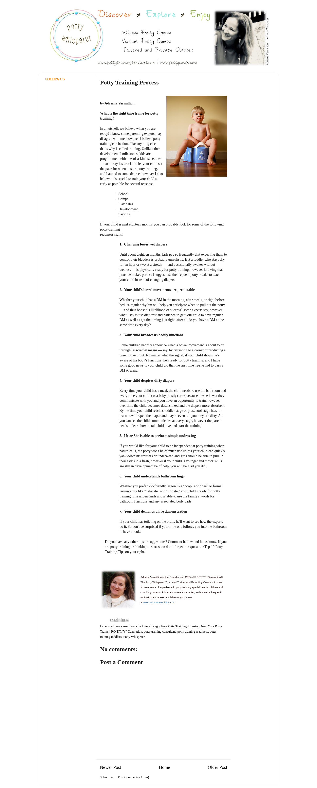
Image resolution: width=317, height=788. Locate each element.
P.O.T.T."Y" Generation (126, 631)
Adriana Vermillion (119, 103)
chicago (154, 626)
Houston (193, 626)
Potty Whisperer (134, 637)
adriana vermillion (123, 626)
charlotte (142, 626)
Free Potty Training (174, 626)
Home (164, 767)
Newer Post (110, 767)
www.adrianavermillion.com (159, 602)
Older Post (217, 767)
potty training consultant (160, 631)
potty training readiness (192, 631)
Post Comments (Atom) (133, 777)
